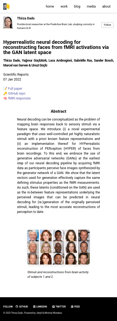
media (91, 6)
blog (77, 6)
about (106, 6)
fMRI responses (19, 98)
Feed (75, 306)
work (64, 6)
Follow (107, 25)
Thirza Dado (26, 18)
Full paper (15, 89)
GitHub (21, 306)
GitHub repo (16, 93)
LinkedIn (40, 306)
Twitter (59, 306)
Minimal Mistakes (53, 313)
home (50, 6)
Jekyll (39, 313)
